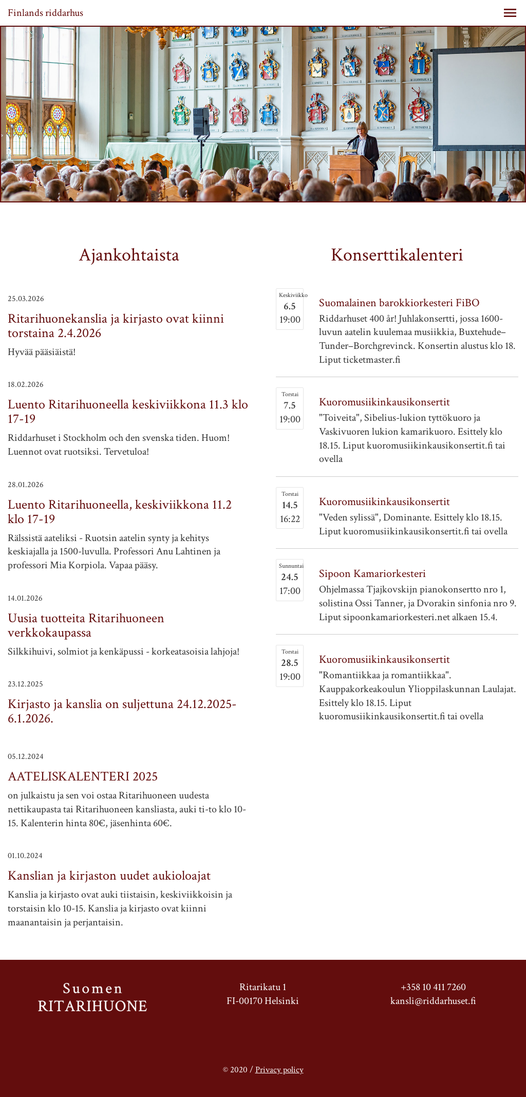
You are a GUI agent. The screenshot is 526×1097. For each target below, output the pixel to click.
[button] (510, 13)
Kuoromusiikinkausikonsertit (384, 402)
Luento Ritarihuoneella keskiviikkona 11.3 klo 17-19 (128, 411)
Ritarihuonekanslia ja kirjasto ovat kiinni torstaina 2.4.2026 (116, 326)
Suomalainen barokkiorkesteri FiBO (399, 302)
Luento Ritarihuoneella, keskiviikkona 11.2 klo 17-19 (120, 512)
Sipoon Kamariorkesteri (372, 573)
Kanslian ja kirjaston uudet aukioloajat (109, 875)
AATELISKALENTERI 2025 (83, 776)
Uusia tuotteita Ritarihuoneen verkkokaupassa (86, 625)
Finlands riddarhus (45, 13)
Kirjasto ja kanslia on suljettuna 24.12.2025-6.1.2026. (122, 711)
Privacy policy (279, 1069)
